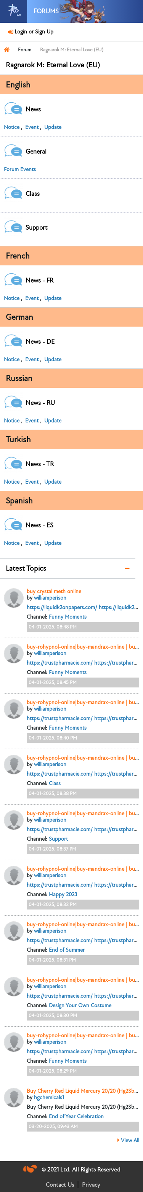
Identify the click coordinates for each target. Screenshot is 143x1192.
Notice (11, 127)
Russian (19, 378)
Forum (24, 50)
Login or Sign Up (33, 32)
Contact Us (60, 1184)
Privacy (91, 1184)
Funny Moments (68, 617)
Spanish (19, 501)
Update (52, 127)
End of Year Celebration (76, 1116)
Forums (46, 11)
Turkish (18, 439)
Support (58, 839)
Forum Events (20, 169)
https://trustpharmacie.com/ (60, 663)
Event (32, 127)
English (18, 85)
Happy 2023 (63, 894)
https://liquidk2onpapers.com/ (62, 607)
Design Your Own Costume (80, 1005)
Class (55, 783)
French (18, 256)
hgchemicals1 (49, 1097)
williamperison (50, 598)
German (19, 317)
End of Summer (67, 950)
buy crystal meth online (54, 591)
